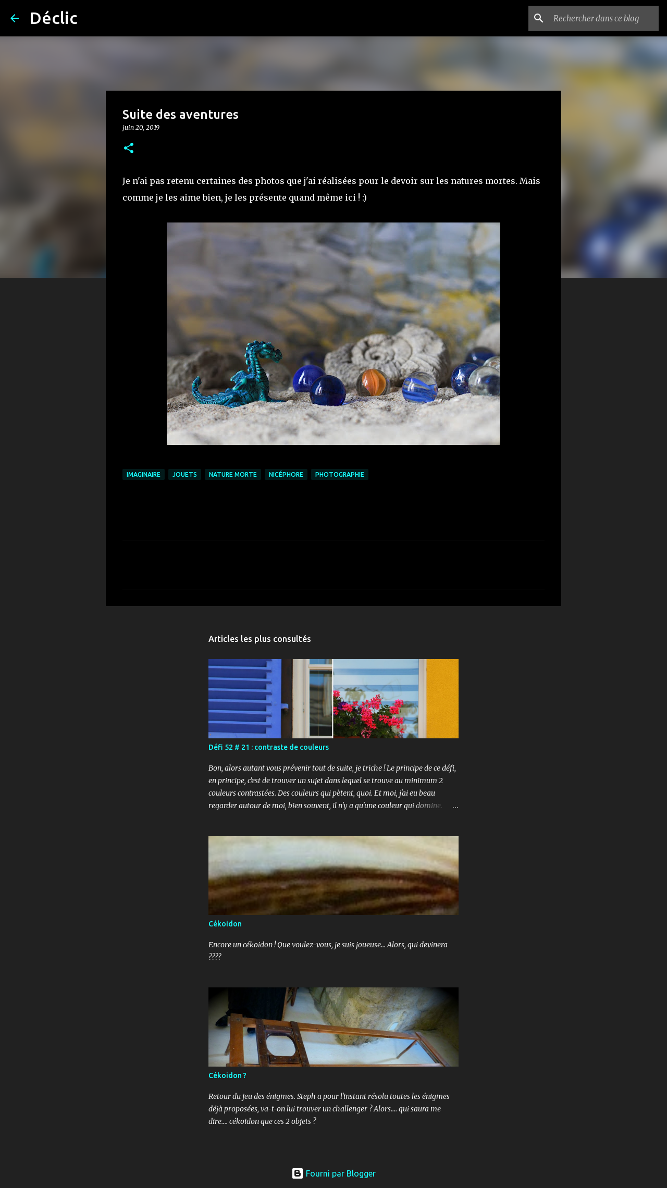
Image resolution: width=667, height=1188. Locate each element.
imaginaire (143, 474)
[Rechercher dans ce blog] (604, 18)
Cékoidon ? (227, 1075)
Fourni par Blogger (333, 1173)
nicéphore (286, 474)
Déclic (53, 17)
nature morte (233, 474)
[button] (128, 149)
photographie (339, 474)
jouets (184, 474)
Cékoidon (225, 924)
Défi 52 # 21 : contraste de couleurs (268, 747)
